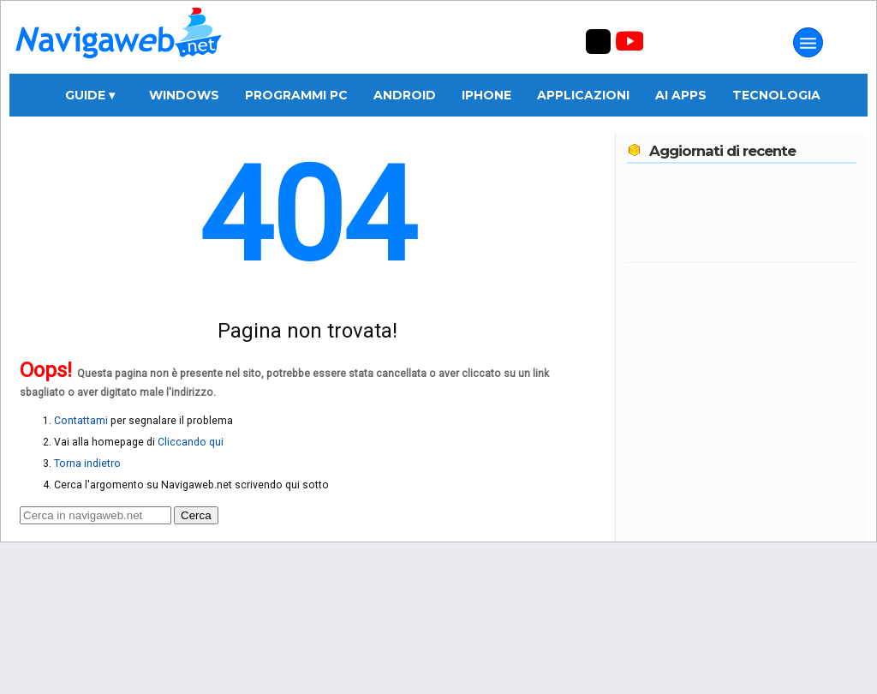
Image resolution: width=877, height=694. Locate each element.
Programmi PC (296, 95)
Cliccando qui (191, 442)
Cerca (196, 515)
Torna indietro (87, 464)
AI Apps (681, 95)
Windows (184, 95)
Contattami (81, 421)
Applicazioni (583, 95)
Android (404, 95)
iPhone (486, 95)
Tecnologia (776, 95)
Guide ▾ (90, 95)
